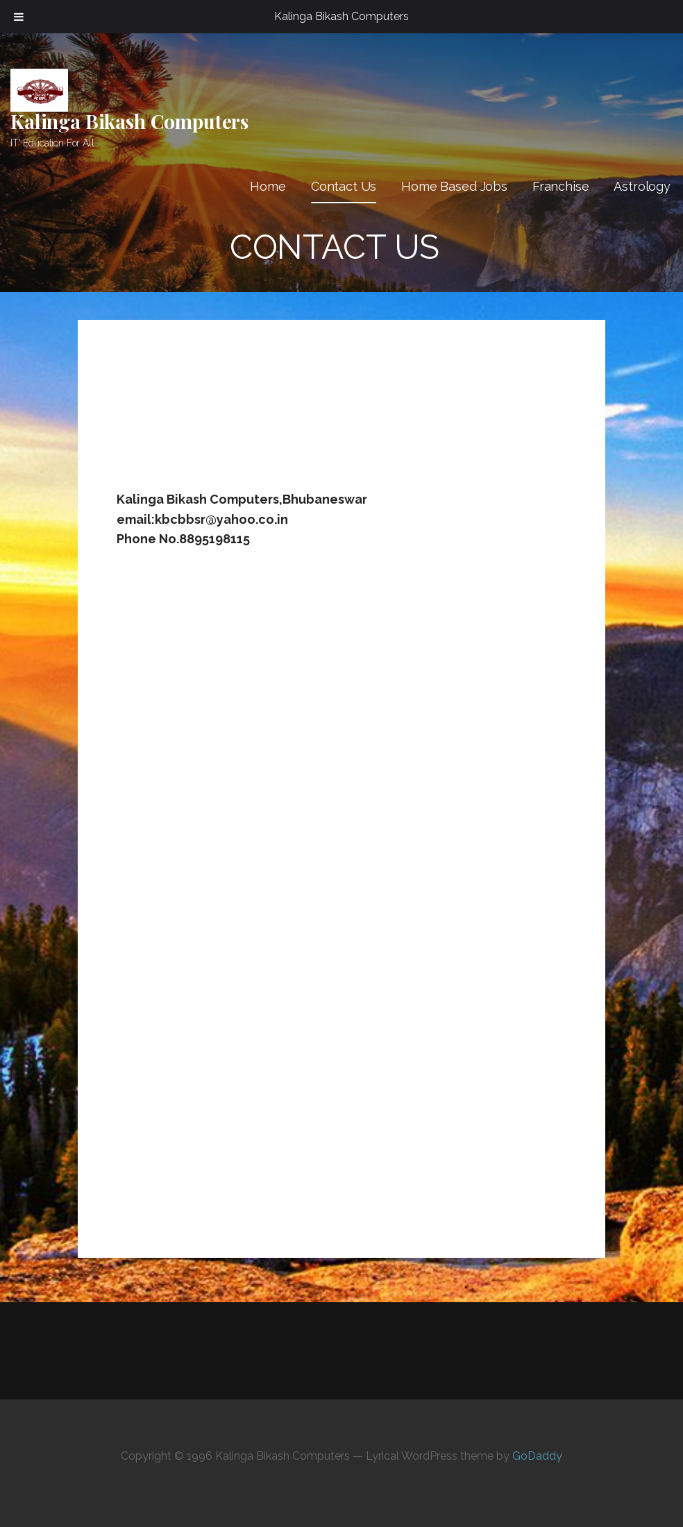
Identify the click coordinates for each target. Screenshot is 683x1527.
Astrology (642, 186)
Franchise (560, 186)
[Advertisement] (369, 418)
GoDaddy (537, 1455)
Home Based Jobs (454, 186)
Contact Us (343, 186)
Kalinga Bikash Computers (129, 121)
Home (267, 186)
